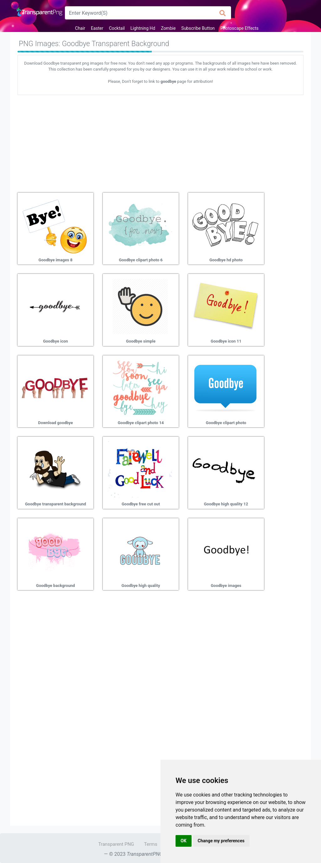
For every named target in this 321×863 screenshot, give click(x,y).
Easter (97, 28)
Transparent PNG (116, 844)
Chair (80, 28)
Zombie (168, 28)
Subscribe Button (198, 28)
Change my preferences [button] (221, 840)
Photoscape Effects (239, 28)
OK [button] (184, 840)
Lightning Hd (142, 28)
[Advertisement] (160, 141)
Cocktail (117, 28)
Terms (150, 844)
